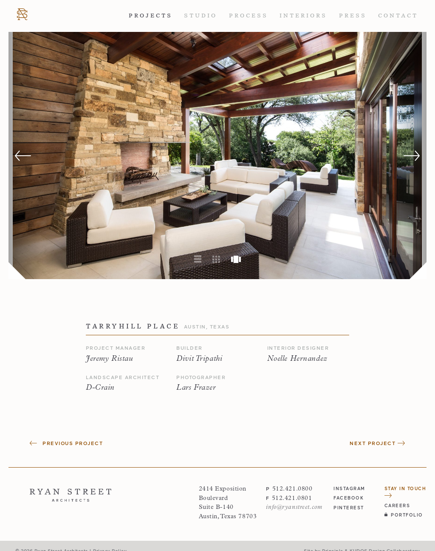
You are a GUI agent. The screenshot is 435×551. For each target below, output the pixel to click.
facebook (348, 497)
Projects (150, 15)
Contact (398, 15)
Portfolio (403, 514)
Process (248, 15)
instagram (349, 488)
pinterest (348, 507)
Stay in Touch (405, 491)
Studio (200, 15)
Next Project (377, 443)
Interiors (303, 15)
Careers (397, 505)
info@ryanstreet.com (294, 507)
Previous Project (66, 443)
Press (353, 15)
